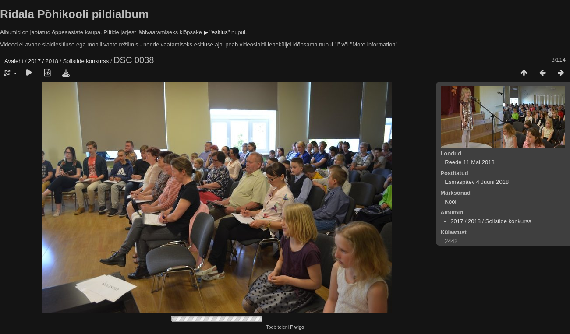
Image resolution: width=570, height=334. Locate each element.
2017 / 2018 (43, 61)
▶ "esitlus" (217, 32)
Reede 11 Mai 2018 (469, 162)
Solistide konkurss (86, 61)
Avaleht (13, 61)
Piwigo (297, 327)
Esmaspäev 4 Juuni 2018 (477, 182)
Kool (450, 201)
